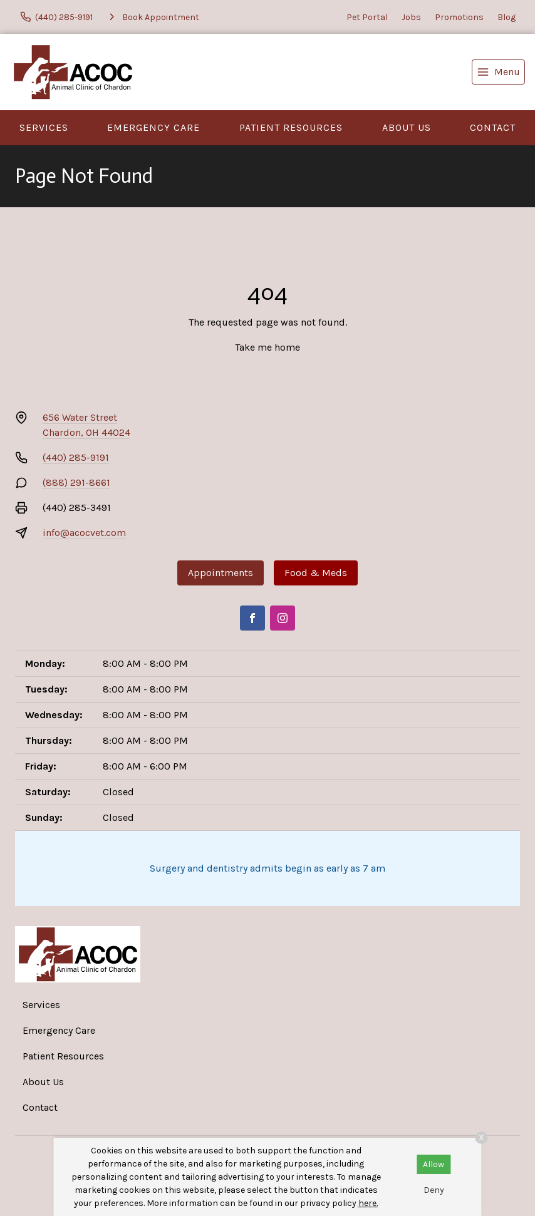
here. (368, 1203)
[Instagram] (282, 618)
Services (43, 127)
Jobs (411, 17)
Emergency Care (153, 127)
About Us (406, 127)
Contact (493, 127)
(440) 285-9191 (76, 457)
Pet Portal (367, 17)
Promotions (459, 17)
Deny (433, 1190)
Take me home (267, 347)
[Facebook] (252, 618)
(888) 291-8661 (76, 482)
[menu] (498, 72)
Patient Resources (291, 127)
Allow (433, 1164)
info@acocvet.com (84, 532)
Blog (506, 17)
